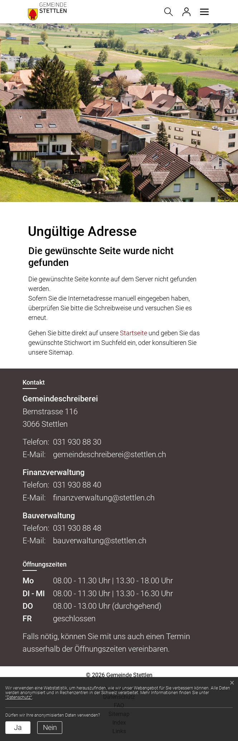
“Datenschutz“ (18, 697)
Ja (18, 727)
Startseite (133, 333)
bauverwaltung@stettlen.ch (99, 540)
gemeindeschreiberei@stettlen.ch (109, 454)
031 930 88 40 (77, 484)
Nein (50, 727)
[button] (203, 11)
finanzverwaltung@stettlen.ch (104, 497)
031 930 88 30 (77, 442)
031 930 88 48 (77, 528)
